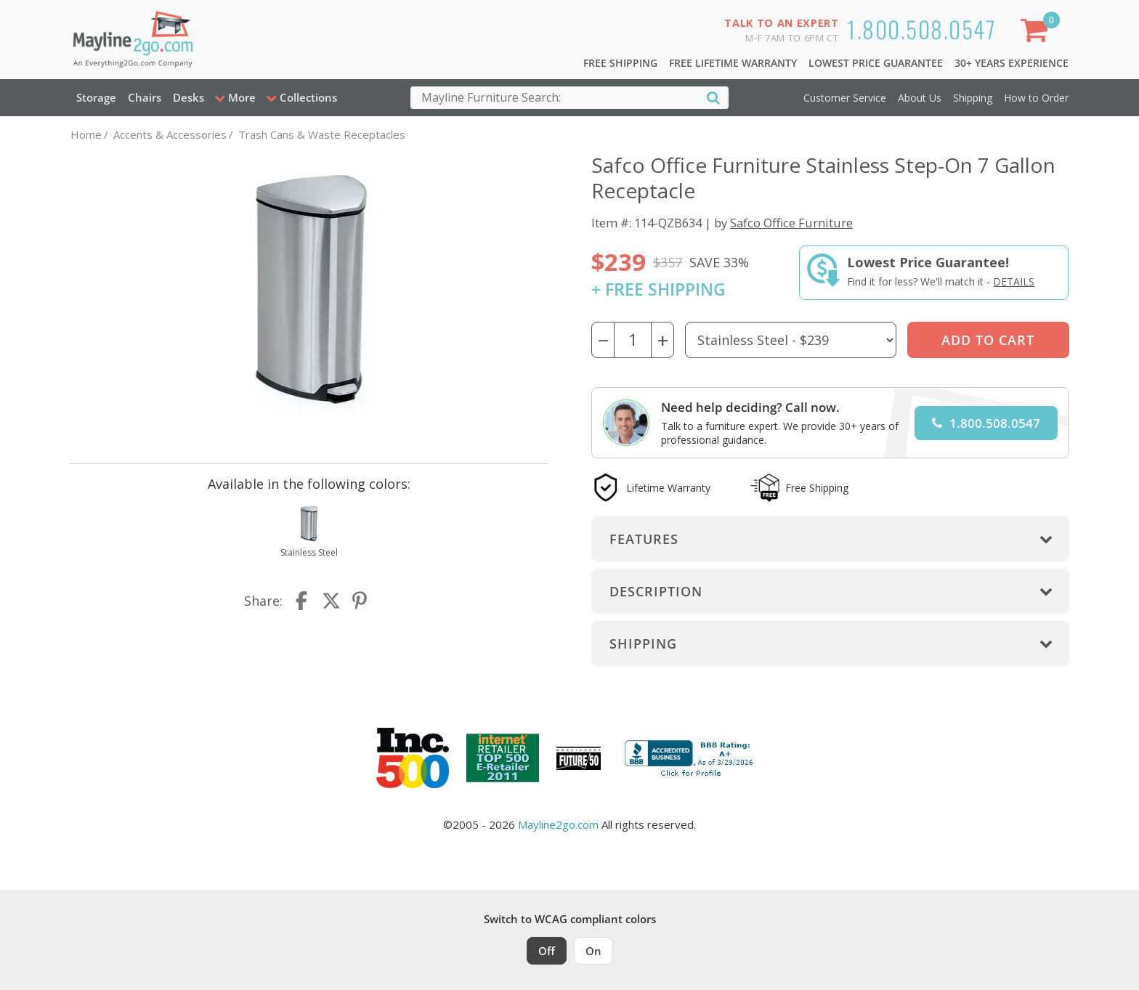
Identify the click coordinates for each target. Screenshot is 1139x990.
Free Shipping (620, 63)
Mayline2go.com (558, 824)
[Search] (713, 97)
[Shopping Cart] (1037, 33)
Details (1013, 281)
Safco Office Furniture (791, 222)
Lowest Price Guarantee (875, 63)
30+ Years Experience (1011, 63)
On (593, 951)
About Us (919, 98)
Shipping (972, 98)
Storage (96, 97)
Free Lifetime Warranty (733, 63)
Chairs (144, 97)
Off (546, 951)
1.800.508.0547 (921, 29)
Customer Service (844, 98)
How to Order (1036, 98)
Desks (188, 97)
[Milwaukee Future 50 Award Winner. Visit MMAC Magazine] (578, 758)
